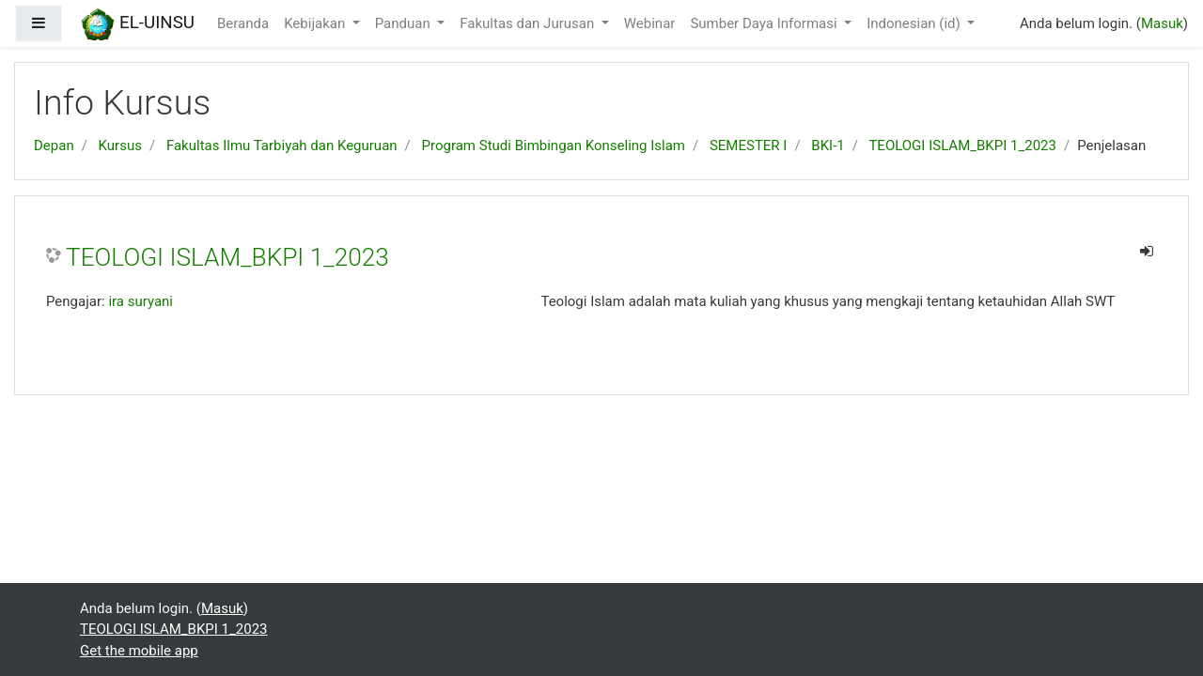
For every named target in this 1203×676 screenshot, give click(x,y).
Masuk (1162, 23)
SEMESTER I (748, 145)
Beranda (243, 23)
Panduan (404, 23)
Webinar (650, 23)
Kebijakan (316, 23)
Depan (54, 145)
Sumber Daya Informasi (765, 23)
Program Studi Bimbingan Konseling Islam (553, 145)
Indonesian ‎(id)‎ (915, 23)
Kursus (120, 145)
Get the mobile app (139, 650)
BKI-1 (827, 145)
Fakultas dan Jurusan (529, 23)
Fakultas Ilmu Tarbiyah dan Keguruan (282, 145)
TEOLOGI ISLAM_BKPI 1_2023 (962, 145)
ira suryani (140, 301)
